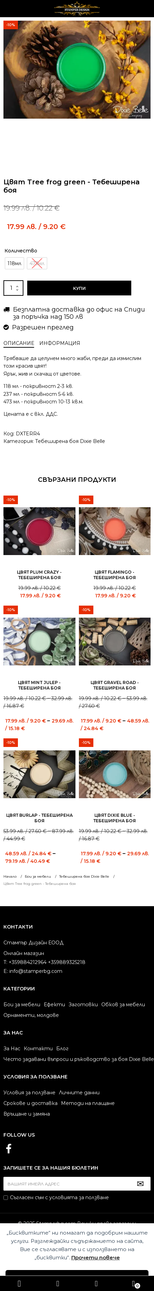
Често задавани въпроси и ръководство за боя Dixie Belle (78, 1059)
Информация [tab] (59, 343)
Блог (62, 1048)
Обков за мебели (123, 1004)
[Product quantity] (13, 288)
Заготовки (83, 1004)
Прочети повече (95, 1257)
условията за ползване (79, 1197)
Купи (79, 288)
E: (5, 971)
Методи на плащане (88, 1103)
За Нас (11, 1048)
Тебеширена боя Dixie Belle (70, 441)
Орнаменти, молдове (31, 1015)
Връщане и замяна (26, 1114)
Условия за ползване (29, 1092)
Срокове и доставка (30, 1103)
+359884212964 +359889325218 (96, 1283)
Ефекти (54, 1004)
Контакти (38, 1048)
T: (5, 962)
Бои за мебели (21, 1004)
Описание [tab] (18, 343)
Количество (20, 251)
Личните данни (79, 1092)
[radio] (14, 263)
